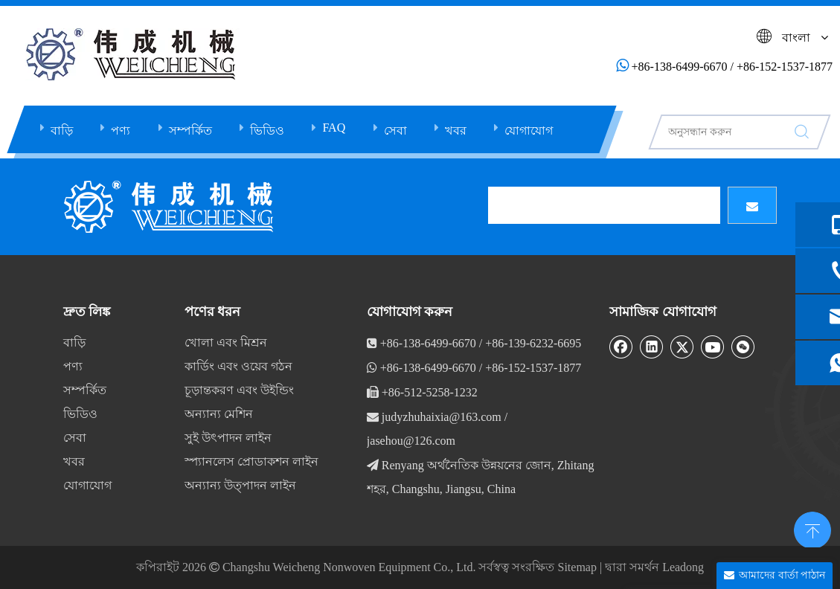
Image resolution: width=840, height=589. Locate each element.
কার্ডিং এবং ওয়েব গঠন (238, 366)
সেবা (395, 130)
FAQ (333, 127)
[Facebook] (621, 346)
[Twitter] (682, 346)
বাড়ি (62, 130)
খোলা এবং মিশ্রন (226, 342)
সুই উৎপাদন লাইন (228, 437)
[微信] (743, 346)
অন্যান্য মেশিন (219, 414)
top (808, 525)
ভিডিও (267, 130)
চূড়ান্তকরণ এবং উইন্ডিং (239, 390)
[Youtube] (713, 346)
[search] (604, 205)
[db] (171, 207)
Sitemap (576, 567)
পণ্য (120, 130)
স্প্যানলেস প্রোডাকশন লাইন (251, 461)
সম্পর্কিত (190, 130)
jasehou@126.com (411, 440)
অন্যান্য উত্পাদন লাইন (240, 485)
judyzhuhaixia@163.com (441, 417)
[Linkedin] (652, 346)
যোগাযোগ (528, 130)
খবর (456, 130)
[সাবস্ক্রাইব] (752, 205)
